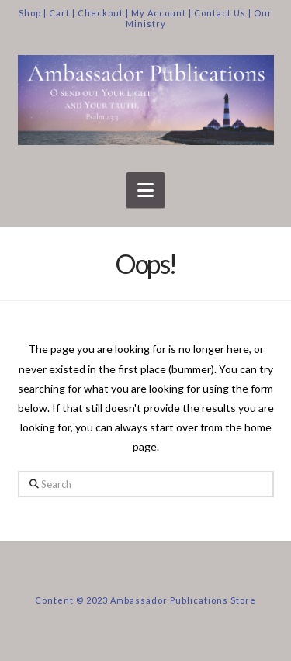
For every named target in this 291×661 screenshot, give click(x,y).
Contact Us (220, 13)
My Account (158, 13)
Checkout (100, 13)
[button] (145, 190)
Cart (59, 13)
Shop (30, 13)
